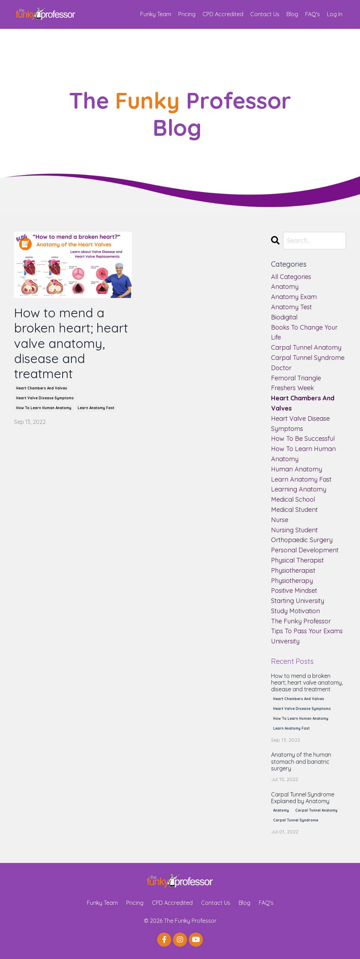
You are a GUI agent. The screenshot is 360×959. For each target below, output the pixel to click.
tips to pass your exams (307, 631)
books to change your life (304, 332)
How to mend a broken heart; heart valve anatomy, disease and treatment (71, 343)
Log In (334, 14)
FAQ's (312, 14)
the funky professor (301, 621)
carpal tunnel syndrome (308, 358)
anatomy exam (294, 297)
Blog (292, 14)
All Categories (291, 277)
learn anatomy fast (96, 408)
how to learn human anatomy (43, 408)
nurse (279, 520)
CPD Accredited (222, 14)
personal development (305, 550)
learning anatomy (298, 489)
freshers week (292, 388)
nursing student (294, 530)
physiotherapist (293, 570)
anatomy (284, 286)
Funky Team (155, 14)
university (285, 641)
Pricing (186, 14)
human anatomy (296, 469)
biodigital (284, 317)
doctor (281, 368)
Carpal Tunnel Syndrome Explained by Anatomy (302, 798)
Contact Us (264, 14)
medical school (293, 499)
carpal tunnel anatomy (306, 347)
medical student (294, 510)
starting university (297, 601)
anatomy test (291, 307)
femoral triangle (296, 378)
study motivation (295, 611)
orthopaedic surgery (302, 540)
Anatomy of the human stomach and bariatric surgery (301, 761)
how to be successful (303, 438)
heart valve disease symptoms (45, 398)
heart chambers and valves (41, 388)
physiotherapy (292, 581)
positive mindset (294, 590)
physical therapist (297, 560)
